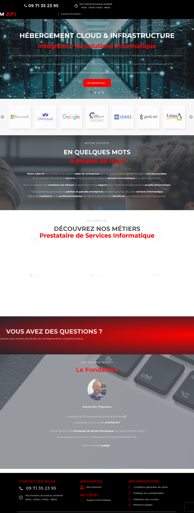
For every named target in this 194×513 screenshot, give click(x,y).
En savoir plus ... (97, 83)
